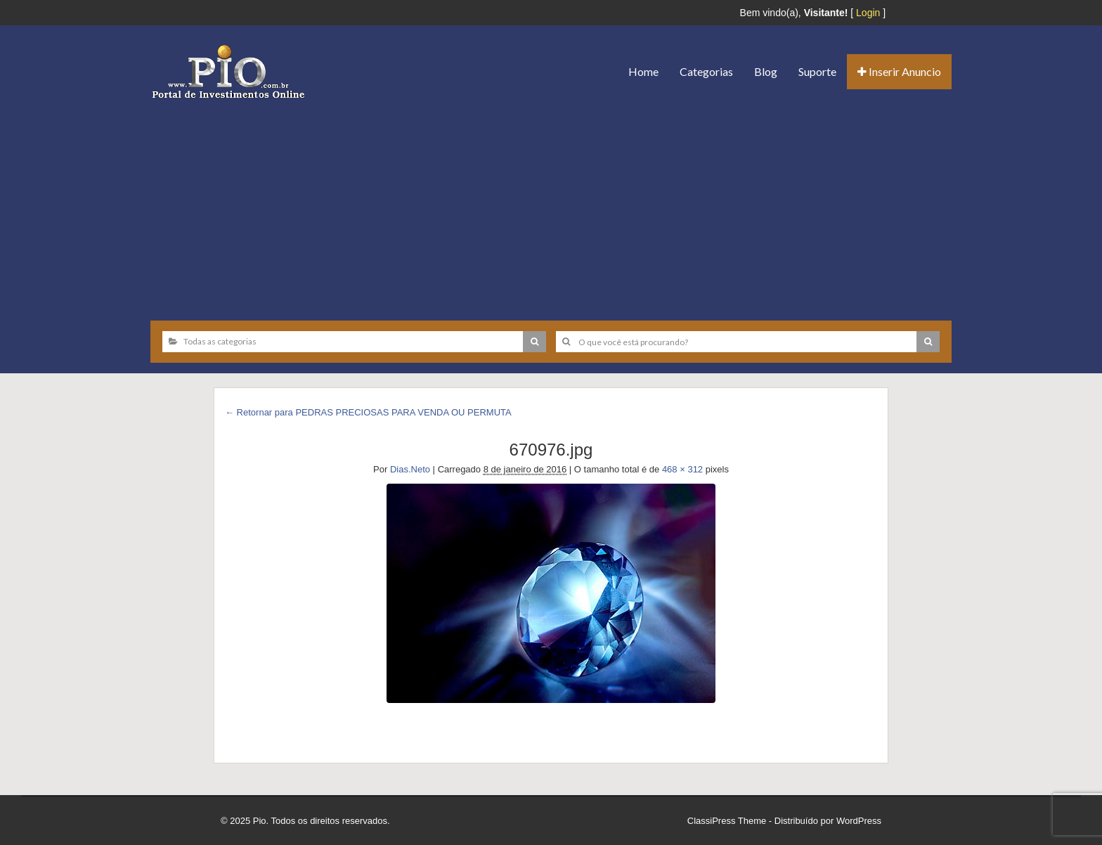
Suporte (817, 71)
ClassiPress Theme (726, 820)
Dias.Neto (410, 469)
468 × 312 (682, 469)
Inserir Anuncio (899, 71)
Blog (765, 71)
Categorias (706, 71)
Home (643, 71)
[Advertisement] (551, 204)
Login (868, 12)
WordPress (858, 820)
